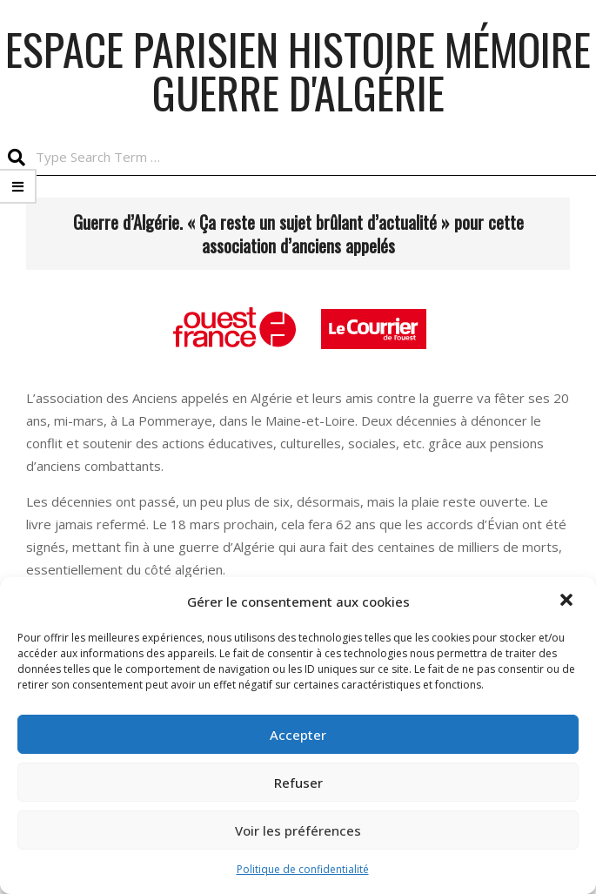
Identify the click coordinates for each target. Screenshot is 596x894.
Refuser (298, 782)
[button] (568, 601)
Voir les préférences (298, 830)
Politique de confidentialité (303, 869)
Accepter (298, 734)
